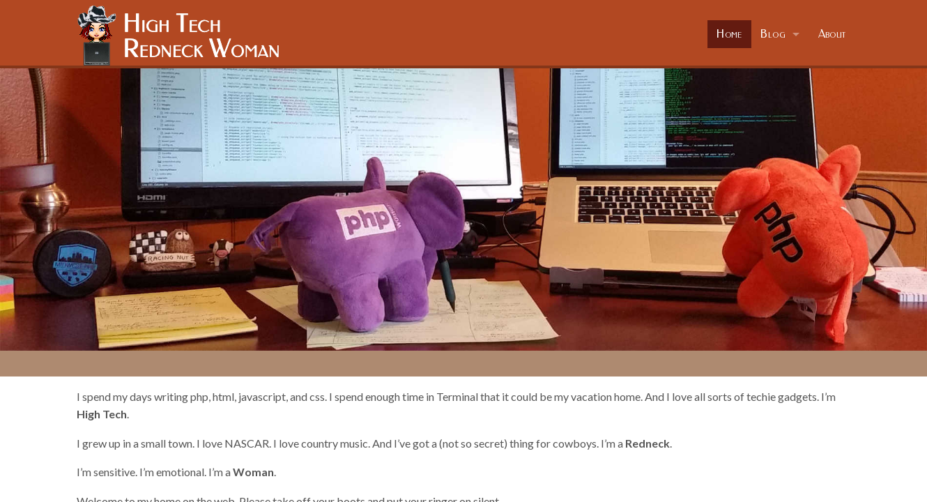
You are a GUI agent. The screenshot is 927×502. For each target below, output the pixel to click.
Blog (773, 33)
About (832, 33)
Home (729, 33)
